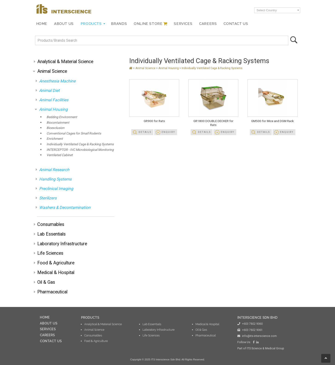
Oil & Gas (46, 282)
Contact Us (236, 24)
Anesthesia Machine (57, 81)
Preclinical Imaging (56, 188)
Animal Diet (49, 90)
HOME (45, 317)
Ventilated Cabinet (60, 155)
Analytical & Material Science (65, 61)
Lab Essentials (51, 234)
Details (145, 132)
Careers (208, 24)
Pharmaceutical (52, 292)
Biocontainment (58, 122)
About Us (64, 24)
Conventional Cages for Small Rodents (74, 133)
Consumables (50, 224)
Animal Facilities (53, 100)
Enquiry (168, 132)
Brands (119, 24)
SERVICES (48, 329)
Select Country (267, 10)
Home (41, 24)
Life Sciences (50, 253)
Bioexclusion (55, 128)
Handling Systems (55, 179)
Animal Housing (53, 109)
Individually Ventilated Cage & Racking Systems (80, 144)
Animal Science (52, 71)
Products (91, 24)
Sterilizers (48, 198)
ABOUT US (48, 323)
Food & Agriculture (55, 263)
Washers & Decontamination (64, 207)
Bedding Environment (62, 117)
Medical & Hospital (55, 272)
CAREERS (47, 335)
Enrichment (55, 138)
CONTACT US (51, 341)
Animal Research (54, 169)
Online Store (148, 24)
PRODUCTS (90, 317)
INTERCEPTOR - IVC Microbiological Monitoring (80, 150)
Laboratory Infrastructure (62, 243)
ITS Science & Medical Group (265, 348)
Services (183, 24)
